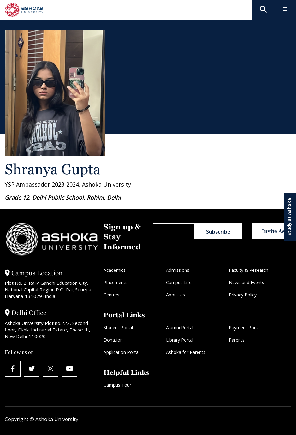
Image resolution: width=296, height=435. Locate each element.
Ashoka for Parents (185, 352)
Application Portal (121, 352)
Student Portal (118, 328)
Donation (113, 340)
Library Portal (179, 340)
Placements (115, 282)
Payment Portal (245, 328)
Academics (115, 270)
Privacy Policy (243, 295)
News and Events (246, 282)
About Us (175, 295)
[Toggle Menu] (285, 9)
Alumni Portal (179, 328)
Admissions (177, 270)
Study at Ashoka (289, 216)
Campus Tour (117, 385)
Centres (111, 295)
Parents (237, 340)
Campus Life (179, 282)
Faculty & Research (248, 270)
